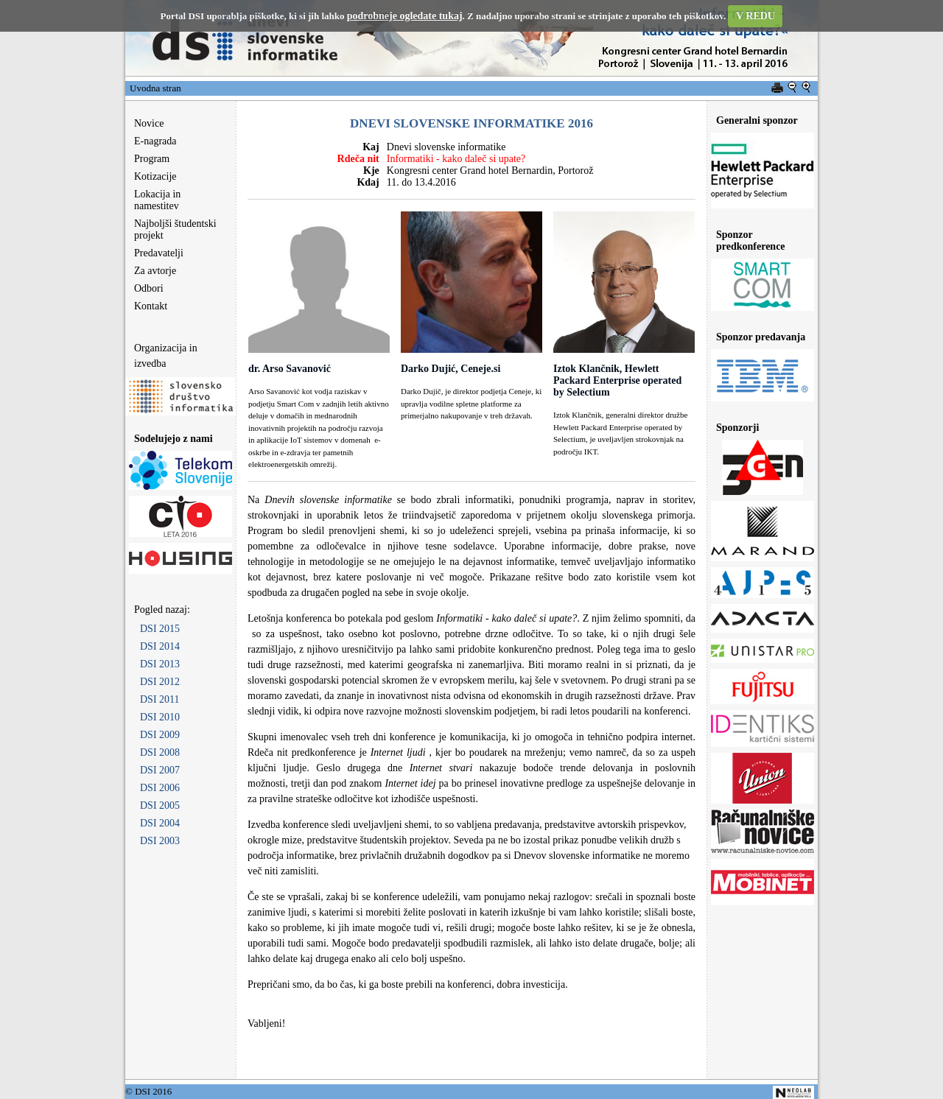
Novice (149, 123)
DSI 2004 (160, 823)
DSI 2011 (160, 699)
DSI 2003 (160, 840)
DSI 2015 (160, 628)
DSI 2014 (160, 646)
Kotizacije (155, 176)
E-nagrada (155, 141)
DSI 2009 (160, 734)
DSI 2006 (160, 787)
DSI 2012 (160, 681)
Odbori (149, 288)
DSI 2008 (160, 752)
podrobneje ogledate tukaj (405, 15)
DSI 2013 (160, 664)
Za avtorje (155, 270)
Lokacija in (152, 200)
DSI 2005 (160, 805)
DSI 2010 (160, 717)
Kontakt (150, 306)
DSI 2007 (160, 770)
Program (151, 158)
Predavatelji (158, 253)
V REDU (755, 15)
